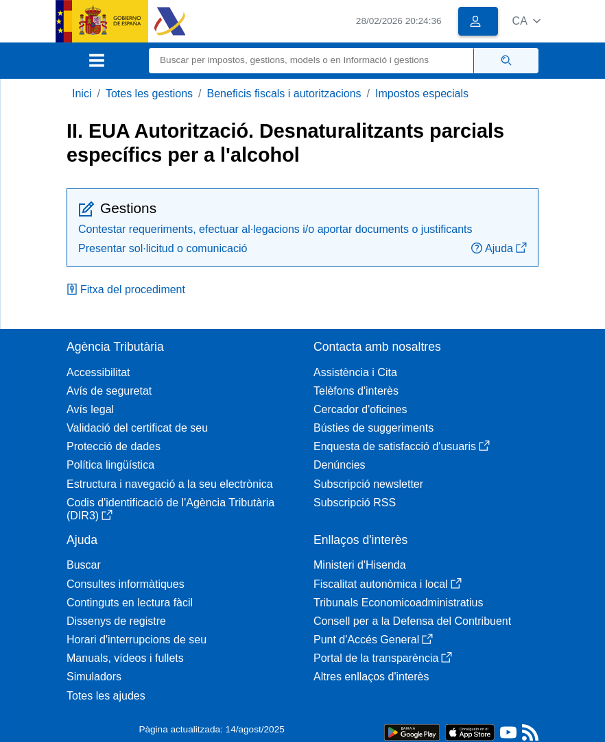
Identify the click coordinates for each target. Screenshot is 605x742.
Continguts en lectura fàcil (130, 602)
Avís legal (90, 409)
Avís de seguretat (109, 391)
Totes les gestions (149, 93)
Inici (81, 93)
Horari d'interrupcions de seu (136, 639)
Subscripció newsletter (368, 484)
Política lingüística (110, 465)
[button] (526, 20)
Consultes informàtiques (126, 584)
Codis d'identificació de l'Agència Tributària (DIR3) (170, 509)
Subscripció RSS (354, 502)
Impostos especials (421, 93)
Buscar (84, 565)
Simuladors (94, 676)
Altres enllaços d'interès (371, 676)
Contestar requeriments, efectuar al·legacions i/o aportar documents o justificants (275, 229)
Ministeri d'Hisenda (359, 565)
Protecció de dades (114, 446)
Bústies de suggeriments (373, 428)
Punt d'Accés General (373, 639)
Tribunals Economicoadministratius (398, 602)
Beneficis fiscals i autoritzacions (284, 93)
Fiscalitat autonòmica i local (387, 584)
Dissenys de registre (116, 621)
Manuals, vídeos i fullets (125, 658)
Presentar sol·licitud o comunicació (162, 248)
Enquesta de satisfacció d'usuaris (401, 446)
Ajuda (499, 248)
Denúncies (339, 465)
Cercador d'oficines (360, 409)
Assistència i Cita (355, 372)
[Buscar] (311, 60)
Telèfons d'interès (356, 391)
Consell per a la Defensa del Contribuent (412, 621)
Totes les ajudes (106, 696)
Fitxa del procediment (126, 289)
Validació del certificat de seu (137, 428)
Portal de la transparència (382, 658)
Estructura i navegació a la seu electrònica (170, 484)
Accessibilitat (98, 372)
